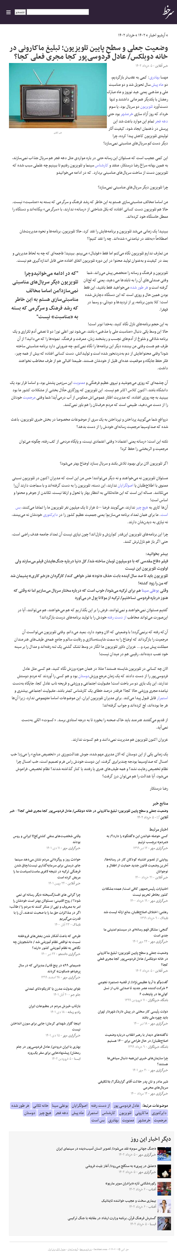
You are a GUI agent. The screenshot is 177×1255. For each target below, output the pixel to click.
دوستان (83, 676)
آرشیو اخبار (157, 35)
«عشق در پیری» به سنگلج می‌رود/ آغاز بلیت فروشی (120, 1166)
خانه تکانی (40, 1105)
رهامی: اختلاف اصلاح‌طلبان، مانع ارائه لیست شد (136, 912)
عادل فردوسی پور (126, 1105)
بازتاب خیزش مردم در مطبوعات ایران (54, 1006)
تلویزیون (146, 106)
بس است (98, 1120)
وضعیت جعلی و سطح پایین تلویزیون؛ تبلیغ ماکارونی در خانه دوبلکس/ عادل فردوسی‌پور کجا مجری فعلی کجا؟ (93, 811)
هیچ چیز (142, 507)
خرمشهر (127, 114)
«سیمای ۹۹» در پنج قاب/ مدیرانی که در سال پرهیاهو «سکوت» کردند (49, 969)
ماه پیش (157, 84)
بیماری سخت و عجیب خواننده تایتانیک (128, 1201)
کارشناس (101, 165)
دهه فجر (161, 121)
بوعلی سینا (150, 590)
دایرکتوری (50, 514)
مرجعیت (29, 397)
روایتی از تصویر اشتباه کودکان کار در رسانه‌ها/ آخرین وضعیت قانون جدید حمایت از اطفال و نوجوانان (136, 866)
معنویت (79, 382)
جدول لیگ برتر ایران (57, 1249)
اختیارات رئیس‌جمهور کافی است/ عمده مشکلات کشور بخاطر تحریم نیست (135, 892)
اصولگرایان (125, 485)
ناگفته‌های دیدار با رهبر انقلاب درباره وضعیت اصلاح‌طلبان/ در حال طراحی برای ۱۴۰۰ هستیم (136, 1038)
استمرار (162, 698)
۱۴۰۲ (141, 35)
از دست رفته (116, 617)
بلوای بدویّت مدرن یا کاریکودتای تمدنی (52, 989)
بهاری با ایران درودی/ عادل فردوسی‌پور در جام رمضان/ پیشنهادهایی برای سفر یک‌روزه (48, 1050)
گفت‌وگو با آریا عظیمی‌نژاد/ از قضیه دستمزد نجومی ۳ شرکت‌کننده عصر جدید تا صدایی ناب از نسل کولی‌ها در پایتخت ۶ (133, 988)
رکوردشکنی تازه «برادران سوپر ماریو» (130, 1184)
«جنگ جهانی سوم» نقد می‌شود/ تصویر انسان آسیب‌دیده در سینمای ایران (106, 1149)
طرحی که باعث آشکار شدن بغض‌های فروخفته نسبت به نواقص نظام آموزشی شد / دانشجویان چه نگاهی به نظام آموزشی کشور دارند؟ (46, 942)
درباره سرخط (86, 1249)
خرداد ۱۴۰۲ (126, 35)
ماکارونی (141, 1113)
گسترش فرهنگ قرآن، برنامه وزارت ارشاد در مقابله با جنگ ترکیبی (112, 1218)
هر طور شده (139, 287)
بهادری (154, 77)
